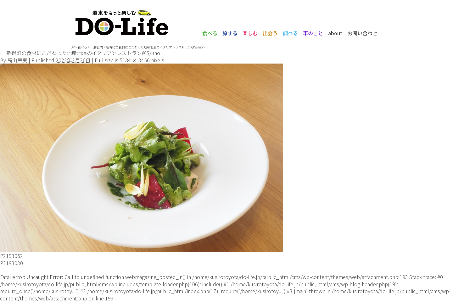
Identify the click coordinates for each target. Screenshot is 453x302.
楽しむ (250, 33)
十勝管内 (96, 47)
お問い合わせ (362, 33)
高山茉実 (17, 60)
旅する (230, 33)
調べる (290, 33)
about (335, 33)
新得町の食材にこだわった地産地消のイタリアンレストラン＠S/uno (154, 47)
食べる (209, 33)
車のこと (313, 33)
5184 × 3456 (135, 60)
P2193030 (11, 263)
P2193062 (11, 256)
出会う (270, 33)
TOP (72, 47)
